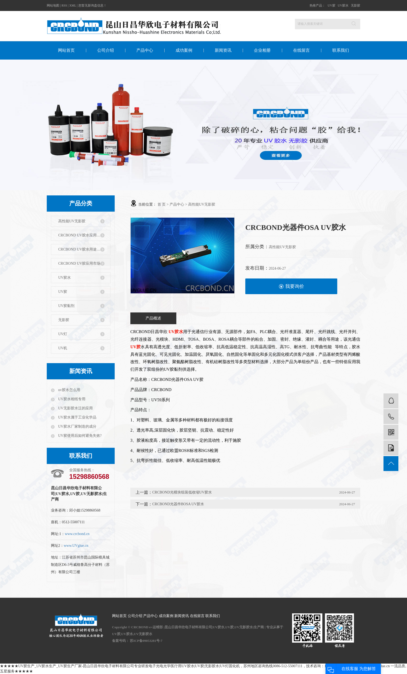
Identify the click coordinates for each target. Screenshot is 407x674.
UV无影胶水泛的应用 (75, 408)
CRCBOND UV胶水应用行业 (81, 235)
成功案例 (184, 50)
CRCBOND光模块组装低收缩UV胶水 (182, 492)
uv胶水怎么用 (68, 390)
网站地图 (53, 5)
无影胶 (355, 5)
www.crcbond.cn (77, 534)
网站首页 (66, 50)
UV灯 (62, 334)
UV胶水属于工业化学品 (76, 417)
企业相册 (262, 50)
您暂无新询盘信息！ (92, 5)
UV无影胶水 (143, 634)
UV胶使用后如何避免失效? (79, 436)
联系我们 (340, 50)
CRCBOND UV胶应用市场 (79, 263)
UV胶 (331, 5)
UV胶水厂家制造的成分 (76, 426)
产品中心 (144, 50)
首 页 (162, 204)
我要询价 (291, 286)
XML (72, 5)
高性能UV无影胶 (71, 221)
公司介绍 (105, 50)
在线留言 (301, 50)
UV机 (62, 348)
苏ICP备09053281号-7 (146, 641)
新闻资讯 (223, 50)
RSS (64, 5)
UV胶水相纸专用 (71, 399)
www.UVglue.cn (76, 546)
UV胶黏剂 (66, 306)
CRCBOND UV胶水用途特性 (81, 249)
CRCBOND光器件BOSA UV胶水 (178, 504)
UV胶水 (343, 5)
